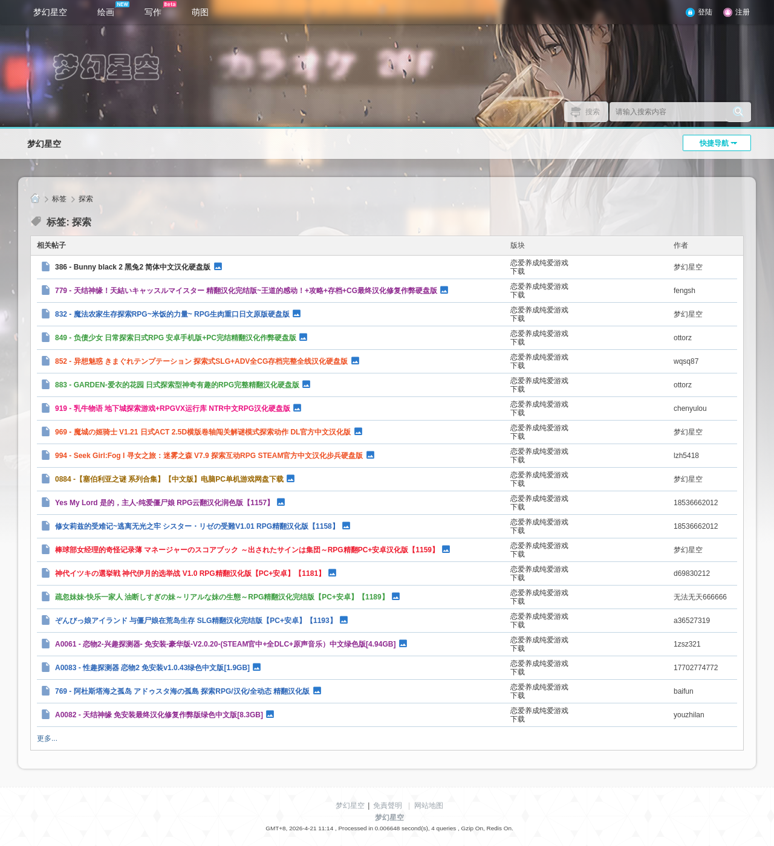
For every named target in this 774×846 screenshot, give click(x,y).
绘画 (113, 9)
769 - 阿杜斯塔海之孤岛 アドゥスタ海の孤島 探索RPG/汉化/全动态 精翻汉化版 (182, 691)
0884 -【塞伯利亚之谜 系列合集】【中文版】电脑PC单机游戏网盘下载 (169, 479)
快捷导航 (714, 143)
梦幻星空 (50, 12)
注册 (742, 12)
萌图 (200, 12)
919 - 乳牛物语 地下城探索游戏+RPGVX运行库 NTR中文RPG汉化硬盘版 (172, 408)
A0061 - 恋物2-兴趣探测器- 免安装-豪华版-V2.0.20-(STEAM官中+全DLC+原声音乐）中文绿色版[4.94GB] (225, 644)
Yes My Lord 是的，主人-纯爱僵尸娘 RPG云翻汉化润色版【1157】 (164, 503)
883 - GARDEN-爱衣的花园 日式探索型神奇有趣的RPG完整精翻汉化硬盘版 (177, 385)
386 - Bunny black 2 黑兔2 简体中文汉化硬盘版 (132, 267)
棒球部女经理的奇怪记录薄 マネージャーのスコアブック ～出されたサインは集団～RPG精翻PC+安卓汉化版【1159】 (247, 550)
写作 (161, 9)
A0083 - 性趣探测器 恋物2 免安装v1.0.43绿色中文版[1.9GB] (152, 668)
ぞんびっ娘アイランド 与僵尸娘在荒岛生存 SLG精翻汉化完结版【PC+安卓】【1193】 (196, 620)
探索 (86, 199)
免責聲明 (387, 805)
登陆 (705, 12)
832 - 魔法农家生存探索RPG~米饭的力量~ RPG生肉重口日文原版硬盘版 (172, 314)
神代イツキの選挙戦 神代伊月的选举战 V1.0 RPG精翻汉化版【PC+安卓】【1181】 (190, 573)
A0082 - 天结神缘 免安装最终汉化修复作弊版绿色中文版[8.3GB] (159, 715)
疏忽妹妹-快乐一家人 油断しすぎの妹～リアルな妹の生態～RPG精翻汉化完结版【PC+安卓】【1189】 (222, 597)
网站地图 (428, 805)
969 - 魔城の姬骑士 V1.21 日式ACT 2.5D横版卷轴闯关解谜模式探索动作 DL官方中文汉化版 (203, 432)
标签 (59, 199)
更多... (47, 738)
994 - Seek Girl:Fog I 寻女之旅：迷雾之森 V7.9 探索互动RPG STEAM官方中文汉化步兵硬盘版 (209, 455)
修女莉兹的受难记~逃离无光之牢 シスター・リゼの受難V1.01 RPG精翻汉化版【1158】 (197, 526)
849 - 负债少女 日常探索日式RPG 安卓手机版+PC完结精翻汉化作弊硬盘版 (175, 338)
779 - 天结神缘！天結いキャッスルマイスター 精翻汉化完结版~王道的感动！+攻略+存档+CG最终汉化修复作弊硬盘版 (246, 290)
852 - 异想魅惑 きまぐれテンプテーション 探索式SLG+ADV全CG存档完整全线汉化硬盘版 (201, 361)
